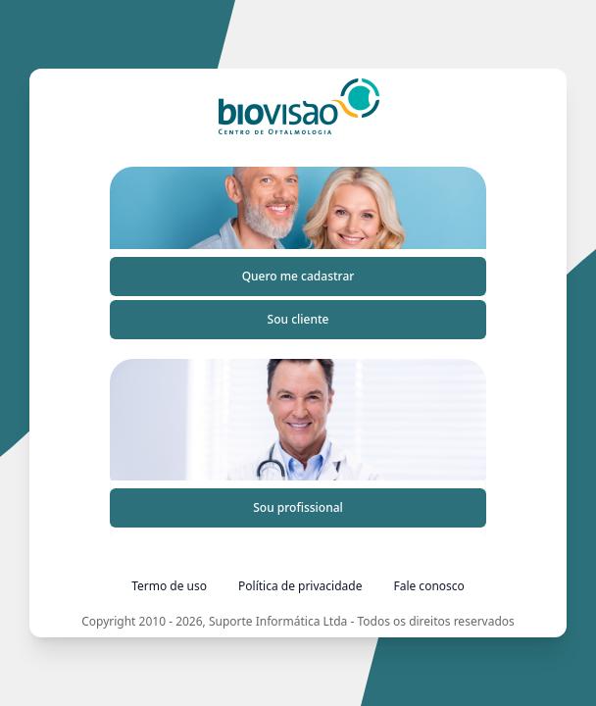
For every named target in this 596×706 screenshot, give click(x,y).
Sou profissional (298, 507)
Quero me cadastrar (298, 276)
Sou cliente (298, 319)
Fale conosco (428, 586)
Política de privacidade (300, 586)
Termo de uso (169, 586)
